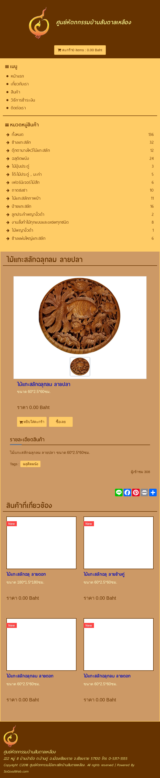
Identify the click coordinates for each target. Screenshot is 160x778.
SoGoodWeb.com (16, 771)
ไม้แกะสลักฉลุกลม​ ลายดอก (30, 675)
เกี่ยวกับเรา (20, 83)
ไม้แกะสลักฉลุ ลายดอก (26, 574)
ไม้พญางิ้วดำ (22, 230)
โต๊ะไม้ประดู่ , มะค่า (27, 174)
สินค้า (15, 91)
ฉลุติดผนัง (20, 158)
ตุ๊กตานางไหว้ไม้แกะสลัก (31, 150)
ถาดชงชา (19, 190)
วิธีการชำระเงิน (23, 100)
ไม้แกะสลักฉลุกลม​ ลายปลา (44, 384)
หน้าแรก (17, 76)
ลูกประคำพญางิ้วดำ (28, 214)
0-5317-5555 (117, 758)
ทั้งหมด (17, 134)
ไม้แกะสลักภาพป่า (26, 198)
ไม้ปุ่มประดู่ (20, 166)
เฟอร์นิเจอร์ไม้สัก (26, 182)
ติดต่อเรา (18, 107)
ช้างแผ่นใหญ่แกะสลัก (28, 238)
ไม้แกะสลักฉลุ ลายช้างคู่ (104, 574)
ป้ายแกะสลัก (21, 206)
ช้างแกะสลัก (21, 142)
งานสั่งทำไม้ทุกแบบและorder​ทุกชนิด (40, 222)
